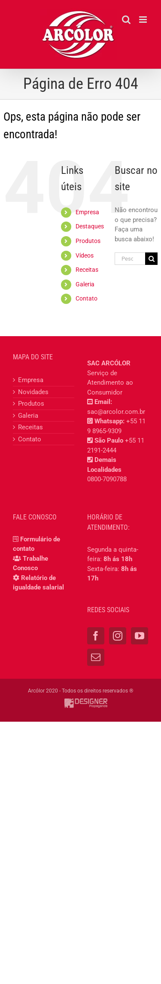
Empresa (87, 212)
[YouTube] (139, 635)
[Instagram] (117, 635)
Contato (86, 298)
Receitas (87, 269)
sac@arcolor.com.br (116, 412)
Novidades (33, 392)
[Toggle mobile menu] (143, 19)
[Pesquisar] (151, 258)
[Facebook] (95, 635)
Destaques (90, 226)
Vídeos (85, 255)
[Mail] (95, 657)
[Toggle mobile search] (126, 19)
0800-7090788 (107, 479)
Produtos (88, 240)
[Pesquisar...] (130, 258)
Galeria (85, 284)
